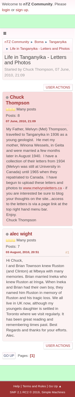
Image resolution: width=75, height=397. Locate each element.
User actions (58, 87)
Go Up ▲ (55, 386)
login (6, 10)
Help (16, 386)
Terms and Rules (34, 386)
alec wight (21, 233)
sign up (22, 10)
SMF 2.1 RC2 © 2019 (25, 392)
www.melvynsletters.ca (42, 188)
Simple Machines (53, 392)
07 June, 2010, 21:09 (21, 121)
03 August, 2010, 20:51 (22, 252)
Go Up (9, 355)
